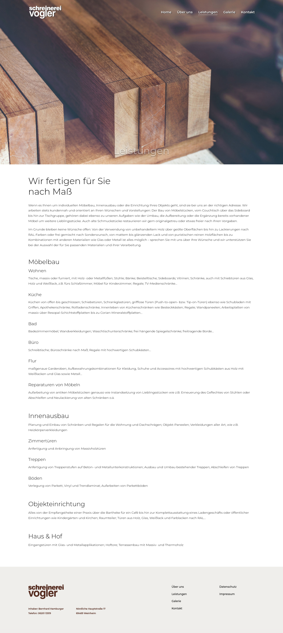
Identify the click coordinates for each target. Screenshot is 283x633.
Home (166, 12)
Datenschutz (228, 586)
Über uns (185, 12)
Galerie (229, 12)
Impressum (227, 594)
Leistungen (208, 12)
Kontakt (248, 12)
